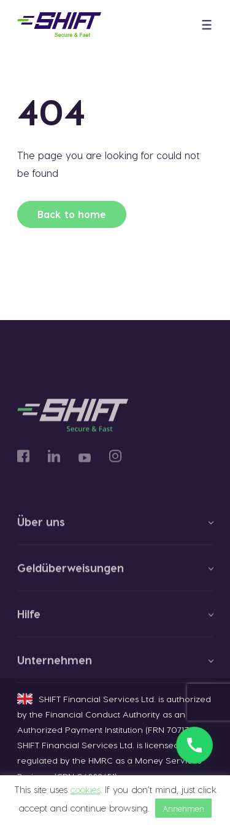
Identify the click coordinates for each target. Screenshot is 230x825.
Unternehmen (54, 664)
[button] (207, 25)
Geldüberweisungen (70, 572)
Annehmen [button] (183, 808)
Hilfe (28, 618)
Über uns (41, 526)
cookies (86, 789)
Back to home (71, 214)
